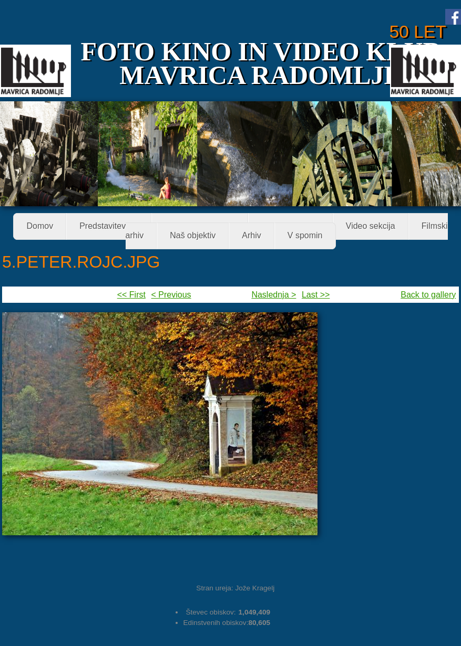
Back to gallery (428, 294)
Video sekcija (370, 226)
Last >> (316, 294)
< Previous (171, 294)
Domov (39, 226)
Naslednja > (273, 294)
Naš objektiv (193, 235)
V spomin (305, 235)
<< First (131, 294)
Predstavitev (106, 227)
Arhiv (251, 235)
